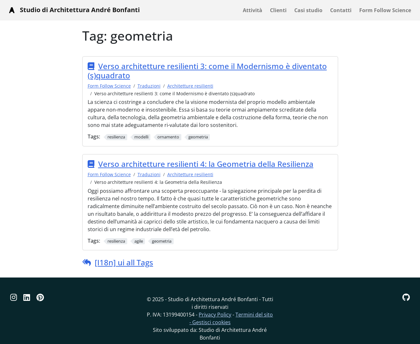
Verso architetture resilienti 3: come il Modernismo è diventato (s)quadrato (207, 71)
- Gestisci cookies (210, 322)
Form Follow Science (109, 86)
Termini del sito (254, 314)
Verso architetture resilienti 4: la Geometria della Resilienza (205, 164)
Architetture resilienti (190, 86)
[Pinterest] (40, 297)
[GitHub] (406, 297)
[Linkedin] (26, 297)
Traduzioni (149, 86)
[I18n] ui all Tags (124, 262)
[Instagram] (13, 297)
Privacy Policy (215, 314)
